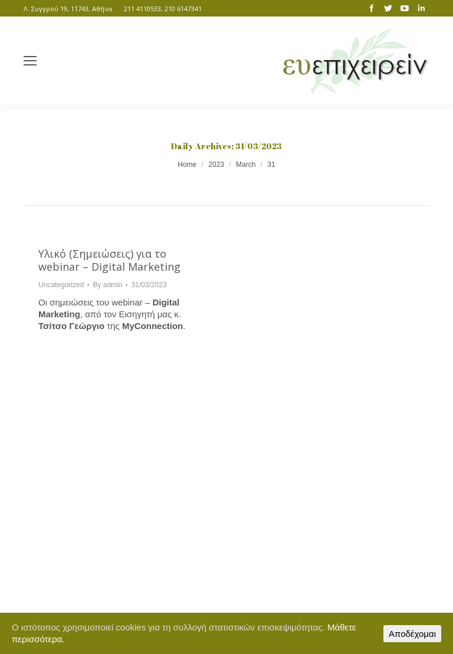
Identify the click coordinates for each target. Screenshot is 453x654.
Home (187, 164)
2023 (216, 164)
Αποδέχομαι (412, 634)
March (245, 164)
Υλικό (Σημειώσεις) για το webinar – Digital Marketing (109, 260)
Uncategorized (61, 285)
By (107, 285)
